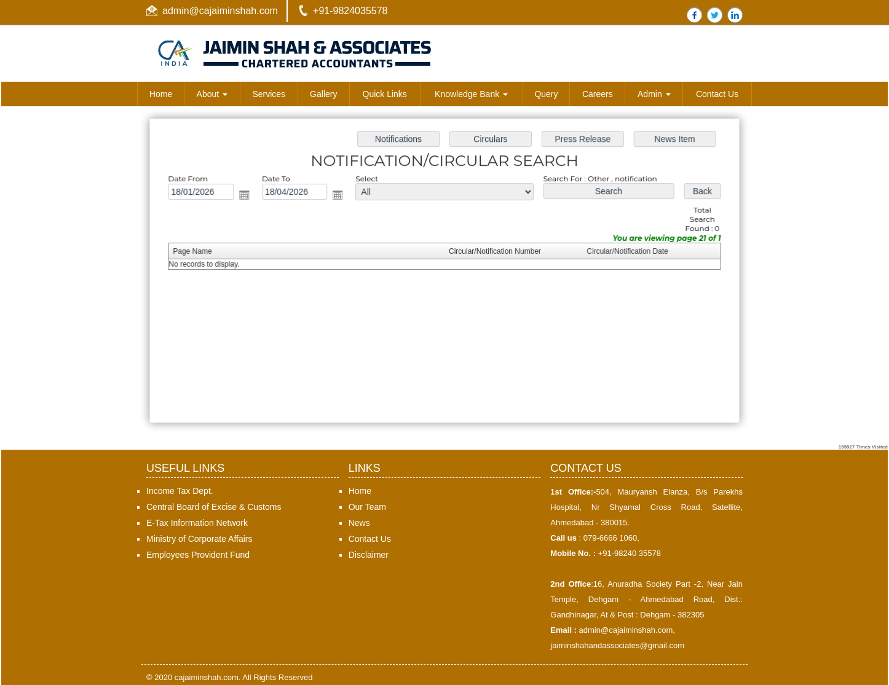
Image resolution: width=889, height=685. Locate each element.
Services (268, 94)
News (359, 523)
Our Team (367, 507)
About (212, 94)
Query (546, 94)
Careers (597, 94)
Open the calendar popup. (247, 196)
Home (160, 94)
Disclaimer (369, 555)
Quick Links (385, 94)
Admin (654, 94)
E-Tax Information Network (197, 523)
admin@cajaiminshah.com (220, 11)
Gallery (323, 94)
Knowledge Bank (471, 94)
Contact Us (717, 94)
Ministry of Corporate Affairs (199, 539)
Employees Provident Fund (198, 555)
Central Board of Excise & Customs (213, 507)
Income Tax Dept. (179, 491)
